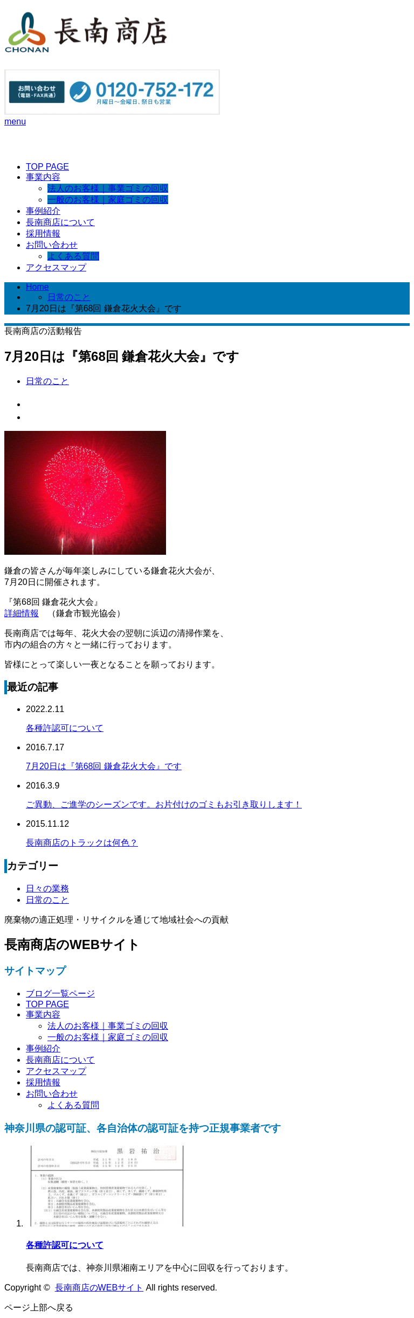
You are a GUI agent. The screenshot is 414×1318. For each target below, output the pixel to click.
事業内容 (43, 177)
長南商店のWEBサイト (99, 1287)
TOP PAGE (47, 166)
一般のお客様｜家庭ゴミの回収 (107, 199)
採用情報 (43, 233)
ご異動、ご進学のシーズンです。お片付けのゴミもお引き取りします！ (164, 804)
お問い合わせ (52, 244)
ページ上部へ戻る (38, 1307)
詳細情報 (21, 613)
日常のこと (69, 297)
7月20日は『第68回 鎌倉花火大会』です (104, 766)
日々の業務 (47, 888)
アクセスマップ (56, 267)
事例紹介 (43, 210)
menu (15, 121)
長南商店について (60, 222)
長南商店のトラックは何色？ (82, 842)
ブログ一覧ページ (60, 993)
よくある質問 (73, 256)
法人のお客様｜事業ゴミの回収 (107, 188)
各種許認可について (65, 728)
